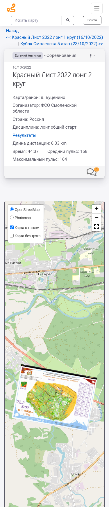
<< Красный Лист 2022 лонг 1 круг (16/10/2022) (54, 37)
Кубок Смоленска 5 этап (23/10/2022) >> (61, 43)
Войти (92, 20)
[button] (92, 171)
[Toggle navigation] (97, 8)
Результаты (24, 135)
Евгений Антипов (28, 55)
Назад (12, 30)
